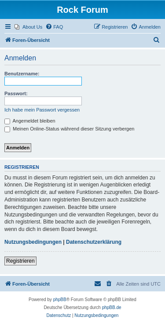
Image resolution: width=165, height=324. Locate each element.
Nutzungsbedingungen (33, 242)
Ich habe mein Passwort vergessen (42, 109)
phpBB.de (111, 307)
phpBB (59, 299)
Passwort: (16, 93)
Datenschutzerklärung (93, 242)
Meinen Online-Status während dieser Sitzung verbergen (69, 128)
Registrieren (20, 261)
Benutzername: (21, 73)
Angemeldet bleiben (29, 120)
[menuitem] (28, 27)
